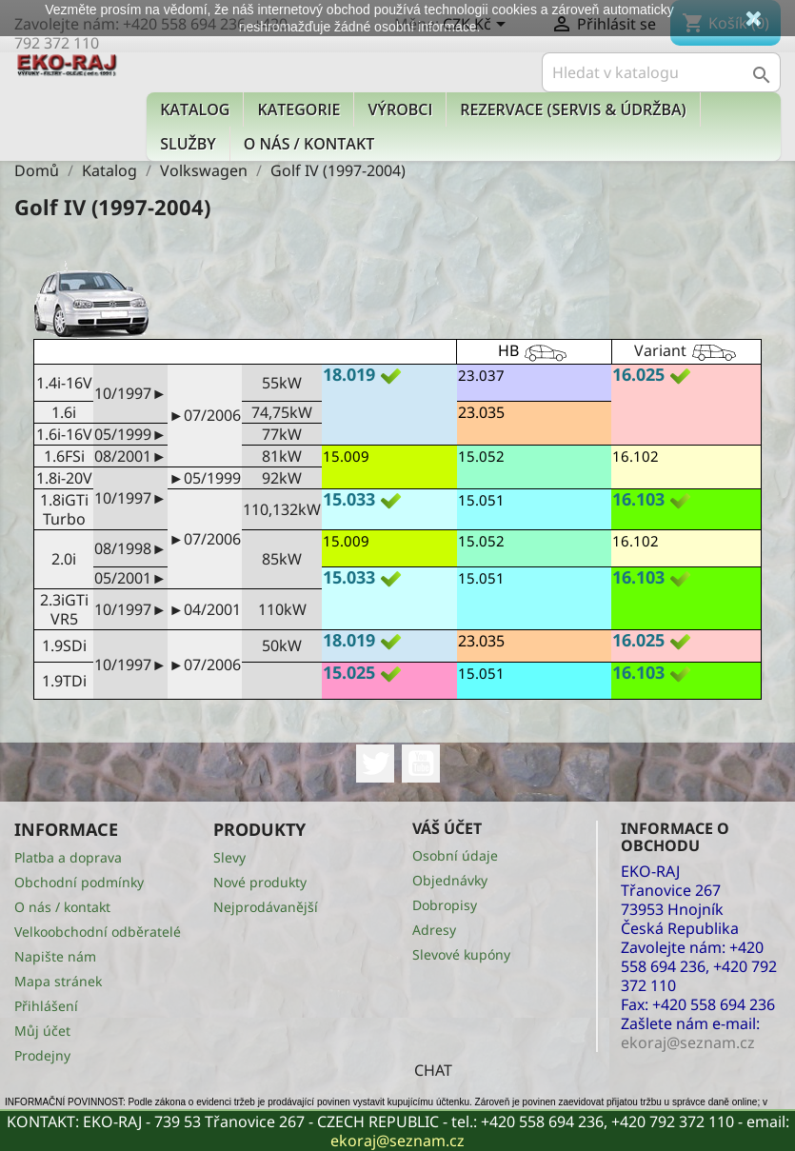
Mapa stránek (58, 981)
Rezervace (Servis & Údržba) (573, 109)
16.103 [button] (638, 498)
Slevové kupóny (461, 954)
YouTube (421, 763)
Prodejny (42, 1055)
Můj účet (42, 1031)
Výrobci (400, 109)
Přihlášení (46, 1006)
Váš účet (447, 828)
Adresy (434, 930)
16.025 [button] (638, 374)
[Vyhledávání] (661, 72)
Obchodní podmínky (79, 882)
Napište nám (55, 956)
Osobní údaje (455, 855)
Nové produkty (260, 882)
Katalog (194, 109)
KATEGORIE (298, 109)
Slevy (229, 857)
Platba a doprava (68, 857)
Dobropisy (444, 905)
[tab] (389, 376)
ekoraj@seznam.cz (397, 1140)
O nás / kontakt (309, 143)
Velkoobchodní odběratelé (97, 932)
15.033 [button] (349, 498)
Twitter (375, 763)
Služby (188, 143)
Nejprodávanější (265, 907)
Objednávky (449, 880)
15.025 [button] (349, 672)
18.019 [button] (349, 374)
